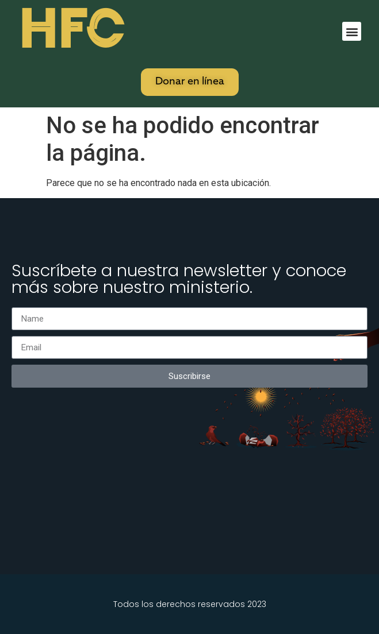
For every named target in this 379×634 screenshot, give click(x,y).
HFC (71, 29)
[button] (351, 31)
